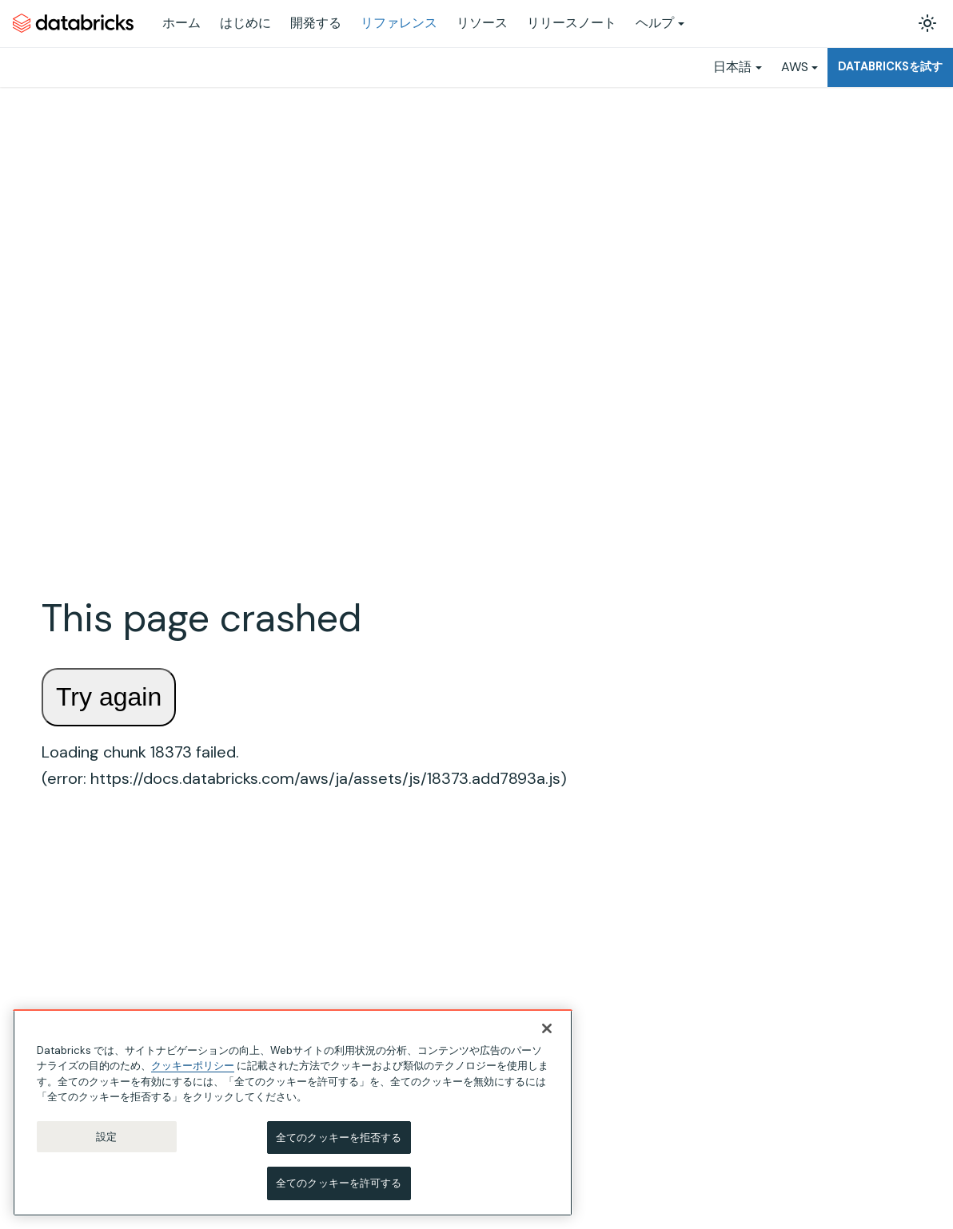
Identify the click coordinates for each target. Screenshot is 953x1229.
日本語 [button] (732, 66)
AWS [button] (794, 66)
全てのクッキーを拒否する (339, 1137)
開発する (315, 22)
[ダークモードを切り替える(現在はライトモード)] (927, 23)
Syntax (817, 121)
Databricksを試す (890, 66)
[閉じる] (546, 1028)
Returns (820, 167)
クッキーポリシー (192, 1065)
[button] (124, 829)
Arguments (828, 144)
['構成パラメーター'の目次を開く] (209, 910)
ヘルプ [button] (655, 22)
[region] (292, 1112)
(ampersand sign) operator (364, 994)
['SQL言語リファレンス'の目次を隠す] (209, 776)
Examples (824, 190)
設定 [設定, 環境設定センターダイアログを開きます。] (106, 1136)
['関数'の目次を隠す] (209, 964)
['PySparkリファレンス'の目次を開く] (209, 300)
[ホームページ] (268, 112)
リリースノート (571, 22)
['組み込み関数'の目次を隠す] (209, 990)
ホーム (181, 22)
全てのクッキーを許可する (339, 1184)
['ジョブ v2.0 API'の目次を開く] (209, 243)
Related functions (844, 214)
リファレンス (399, 22)
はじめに (245, 22)
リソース (482, 22)
